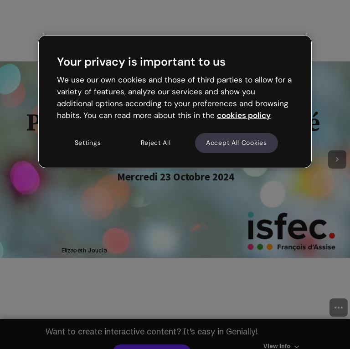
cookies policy (244, 115)
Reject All (156, 143)
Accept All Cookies (236, 143)
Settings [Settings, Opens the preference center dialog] (88, 143)
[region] (175, 101)
